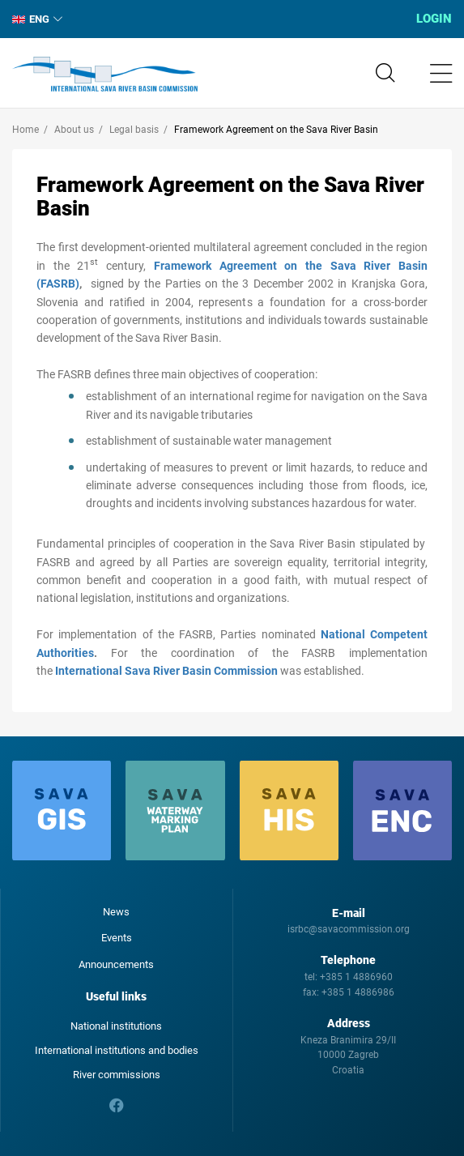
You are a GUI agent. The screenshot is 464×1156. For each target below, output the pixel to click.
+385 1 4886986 (357, 992)
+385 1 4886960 (356, 977)
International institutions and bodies (116, 1050)
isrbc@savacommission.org (348, 929)
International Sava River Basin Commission (105, 74)
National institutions (116, 1026)
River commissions (116, 1075)
